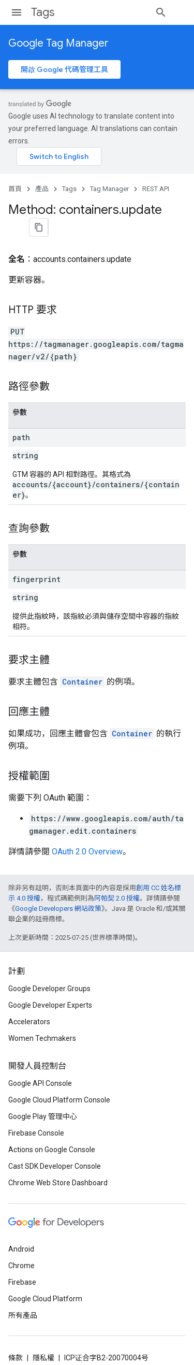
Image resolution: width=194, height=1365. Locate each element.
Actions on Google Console (51, 1127)
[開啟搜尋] (175, 12)
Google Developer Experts (50, 982)
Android (21, 1226)
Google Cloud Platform (45, 1276)
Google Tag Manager (58, 43)
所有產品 (22, 1292)
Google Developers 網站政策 (58, 877)
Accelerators (29, 999)
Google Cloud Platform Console (59, 1077)
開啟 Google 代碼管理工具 (64, 69)
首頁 (15, 182)
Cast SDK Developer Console (54, 1143)
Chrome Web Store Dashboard (58, 1160)
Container (82, 651)
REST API (155, 182)
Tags (42, 12)
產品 (42, 182)
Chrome (21, 1243)
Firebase (22, 1259)
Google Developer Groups (49, 966)
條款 (15, 1335)
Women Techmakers (42, 1015)
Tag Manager (109, 182)
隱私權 (43, 1335)
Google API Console (40, 1060)
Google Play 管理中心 (42, 1094)
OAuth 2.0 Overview (87, 820)
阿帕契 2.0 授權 (117, 867)
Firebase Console (36, 1110)
